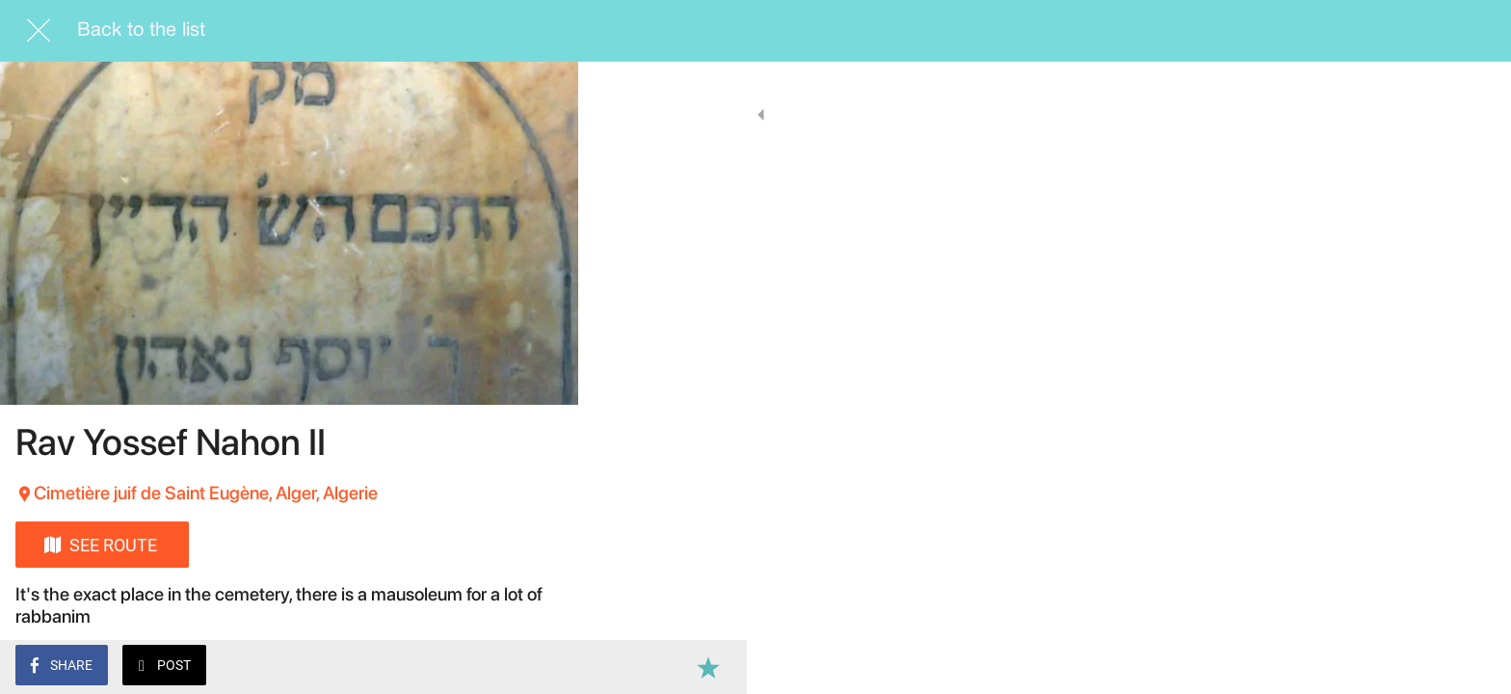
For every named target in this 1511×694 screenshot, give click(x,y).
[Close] (38, 30)
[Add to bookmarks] (540, 667)
